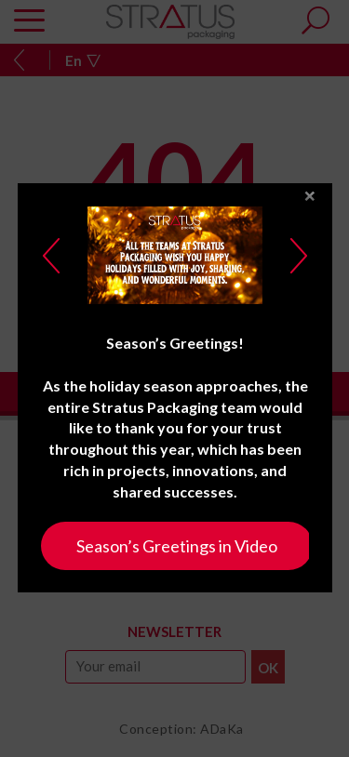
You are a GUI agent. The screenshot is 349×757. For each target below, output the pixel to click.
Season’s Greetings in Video (176, 543)
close (310, 194)
